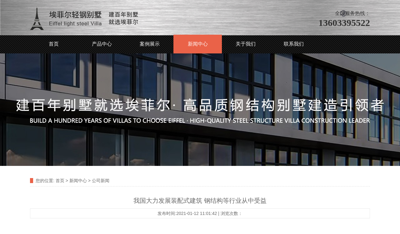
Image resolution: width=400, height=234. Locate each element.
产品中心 (102, 44)
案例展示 (150, 44)
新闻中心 (198, 44)
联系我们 (294, 44)
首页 (54, 44)
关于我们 (246, 44)
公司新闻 (100, 180)
